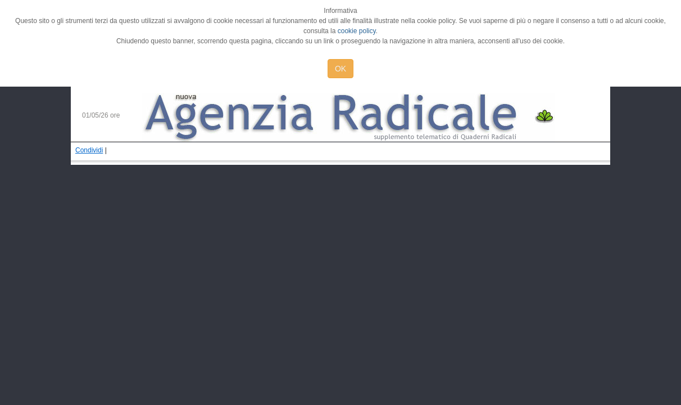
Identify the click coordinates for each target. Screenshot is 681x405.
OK (340, 68)
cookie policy (357, 31)
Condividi (89, 150)
